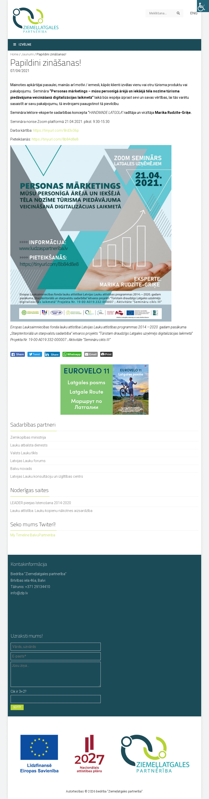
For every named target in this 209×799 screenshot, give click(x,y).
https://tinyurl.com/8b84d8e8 (55, 139)
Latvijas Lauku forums (28, 461)
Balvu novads (21, 469)
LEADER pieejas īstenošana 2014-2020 (40, 503)
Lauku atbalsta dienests (29, 445)
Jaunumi (27, 54)
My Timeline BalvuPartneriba (32, 535)
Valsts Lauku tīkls (24, 453)
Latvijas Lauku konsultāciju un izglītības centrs (46, 476)
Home (14, 54)
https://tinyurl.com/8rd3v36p (56, 130)
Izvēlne (22, 44)
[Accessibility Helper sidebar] (203, 6)
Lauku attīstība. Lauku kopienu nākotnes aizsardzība (51, 511)
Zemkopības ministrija (28, 437)
